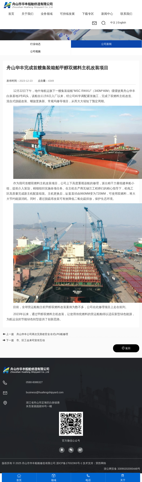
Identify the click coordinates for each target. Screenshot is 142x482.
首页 (11, 13)
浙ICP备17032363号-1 (69, 463)
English (121, 22)
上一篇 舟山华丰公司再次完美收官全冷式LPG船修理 (35, 334)
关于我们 (27, 13)
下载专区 (88, 13)
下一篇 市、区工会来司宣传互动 (24, 340)
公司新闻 (106, 44)
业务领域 (47, 13)
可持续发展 (67, 13)
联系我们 (126, 13)
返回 (126, 348)
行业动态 (35, 44)
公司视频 (35, 51)
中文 (112, 22)
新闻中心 (107, 13)
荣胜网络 (101, 463)
